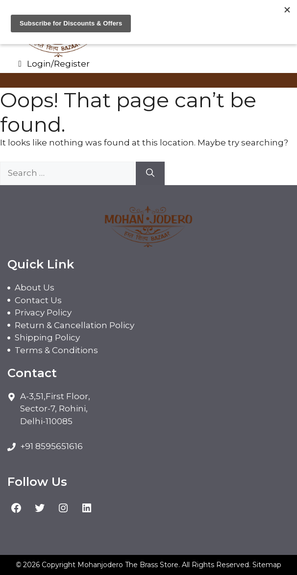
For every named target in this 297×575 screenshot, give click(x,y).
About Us (34, 287)
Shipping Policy (47, 337)
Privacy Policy (43, 312)
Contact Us (38, 300)
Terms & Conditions (56, 350)
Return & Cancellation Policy (74, 325)
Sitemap (266, 564)
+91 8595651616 (51, 446)
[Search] (150, 173)
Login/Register (52, 64)
